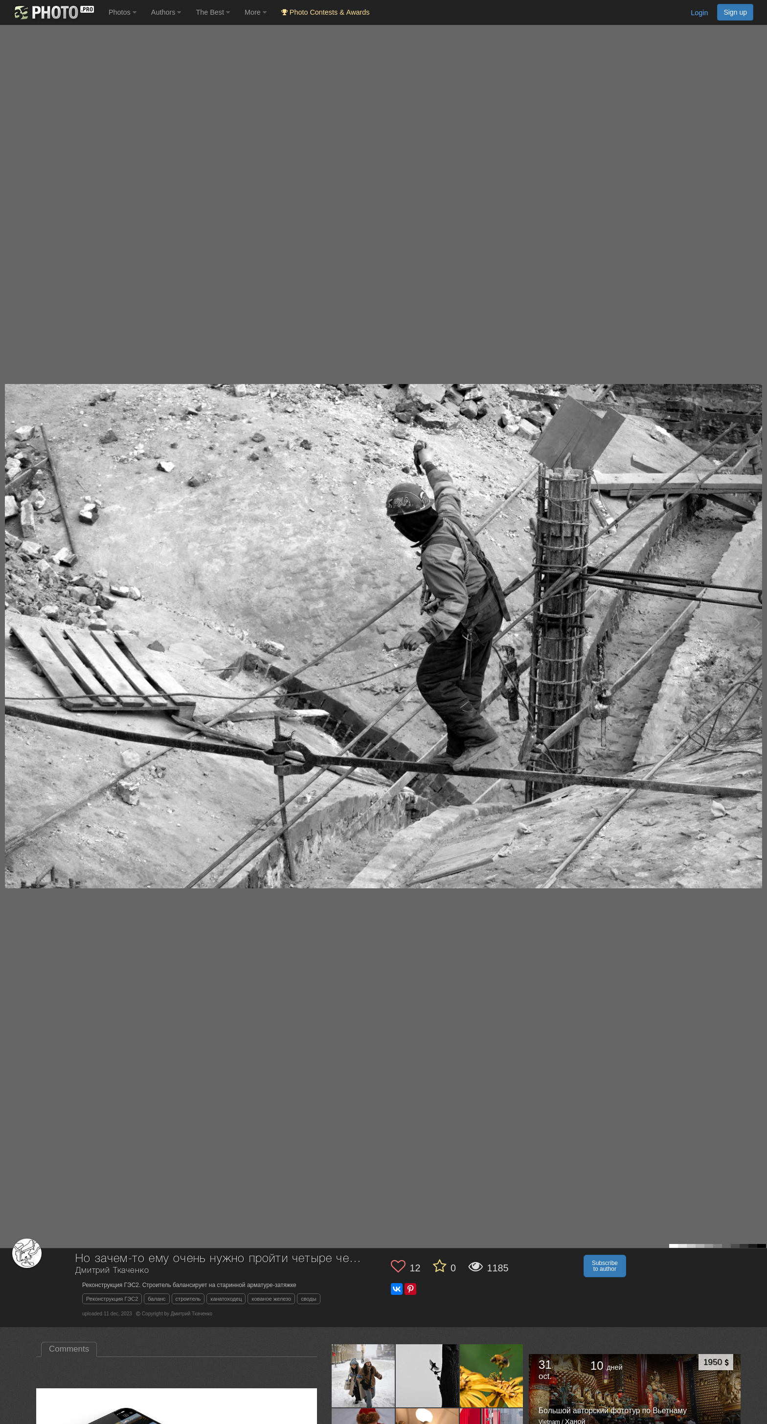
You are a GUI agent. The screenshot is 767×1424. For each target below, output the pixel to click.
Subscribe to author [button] (605, 1266)
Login (699, 12)
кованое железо (271, 1299)
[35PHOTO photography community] (53, 12)
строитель (188, 1299)
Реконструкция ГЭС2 (112, 1299)
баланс (156, 1299)
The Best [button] (213, 12)
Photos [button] (122, 12)
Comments (69, 1349)
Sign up (735, 12)
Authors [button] (166, 12)
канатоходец (226, 1299)
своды (308, 1299)
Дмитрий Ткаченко (112, 1270)
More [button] (256, 12)
